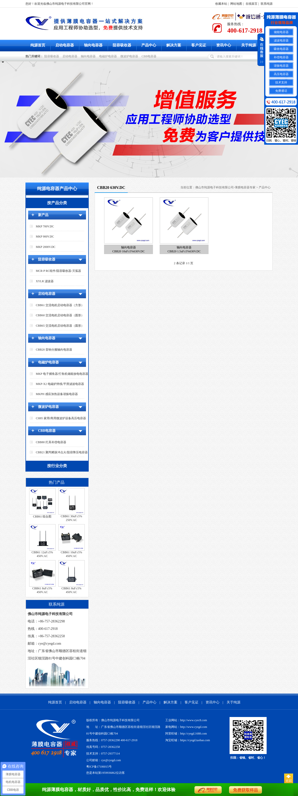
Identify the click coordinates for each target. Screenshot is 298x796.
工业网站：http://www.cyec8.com (186, 720)
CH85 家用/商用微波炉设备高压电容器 (61, 418)
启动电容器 (64, 45)
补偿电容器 (281, 57)
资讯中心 (223, 45)
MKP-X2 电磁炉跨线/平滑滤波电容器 (60, 384)
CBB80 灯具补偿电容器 (51, 442)
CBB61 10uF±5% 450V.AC (71, 554)
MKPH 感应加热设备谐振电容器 (57, 394)
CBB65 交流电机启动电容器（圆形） (60, 325)
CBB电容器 (150, 56)
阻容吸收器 (122, 45)
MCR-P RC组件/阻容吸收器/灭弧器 (58, 271)
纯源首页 (37, 45)
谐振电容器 (281, 65)
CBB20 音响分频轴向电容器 (54, 349)
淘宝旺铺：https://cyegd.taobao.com (187, 740)
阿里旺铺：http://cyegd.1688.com (186, 733)
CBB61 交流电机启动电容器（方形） (60, 305)
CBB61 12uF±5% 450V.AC (42, 554)
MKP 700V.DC (45, 226)
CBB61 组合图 (42, 516)
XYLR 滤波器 (45, 281)
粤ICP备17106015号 (99, 766)
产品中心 (148, 45)
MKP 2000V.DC (45, 247)
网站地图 (236, 3)
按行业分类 (57, 466)
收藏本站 (221, 3)
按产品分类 (57, 203)
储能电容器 (281, 32)
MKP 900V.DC (45, 236)
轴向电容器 (93, 45)
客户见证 (198, 45)
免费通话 (281, 91)
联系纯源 (267, 3)
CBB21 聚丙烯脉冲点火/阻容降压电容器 (62, 452)
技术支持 (281, 82)
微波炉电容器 (130, 56)
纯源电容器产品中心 (57, 188)
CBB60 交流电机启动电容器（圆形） (60, 315)
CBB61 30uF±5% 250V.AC (71, 518)
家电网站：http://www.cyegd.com (186, 727)
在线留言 (251, 3)
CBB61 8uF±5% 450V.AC (42, 590)
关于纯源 (248, 45)
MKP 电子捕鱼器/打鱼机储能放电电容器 (62, 374)
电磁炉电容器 (108, 56)
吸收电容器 (281, 49)
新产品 (43, 215)
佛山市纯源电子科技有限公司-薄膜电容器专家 (225, 187)
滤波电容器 (281, 40)
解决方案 (173, 45)
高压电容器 (281, 74)
